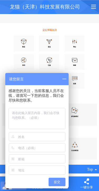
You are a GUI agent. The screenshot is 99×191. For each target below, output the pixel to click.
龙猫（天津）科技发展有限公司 (45, 7)
